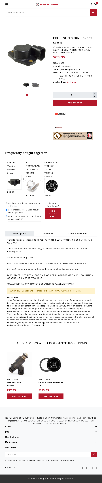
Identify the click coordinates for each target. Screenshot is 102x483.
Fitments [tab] (48, 234)
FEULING (66, 66)
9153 (48, 380)
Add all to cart (53, 213)
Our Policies (12, 437)
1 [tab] (27, 95)
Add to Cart (19, 397)
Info (7, 432)
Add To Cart (75, 103)
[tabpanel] (26, 85)
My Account (11, 442)
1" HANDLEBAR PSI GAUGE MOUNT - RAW (33, 170)
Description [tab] (19, 234)
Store (8, 427)
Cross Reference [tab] (76, 234)
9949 (16, 380)
